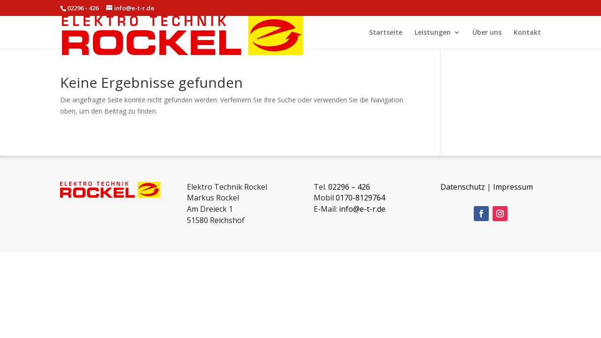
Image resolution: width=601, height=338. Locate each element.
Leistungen (433, 33)
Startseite (385, 33)
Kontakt (527, 33)
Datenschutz (462, 187)
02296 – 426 (349, 187)
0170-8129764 (360, 197)
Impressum (513, 187)
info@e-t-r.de (362, 209)
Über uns (486, 33)
